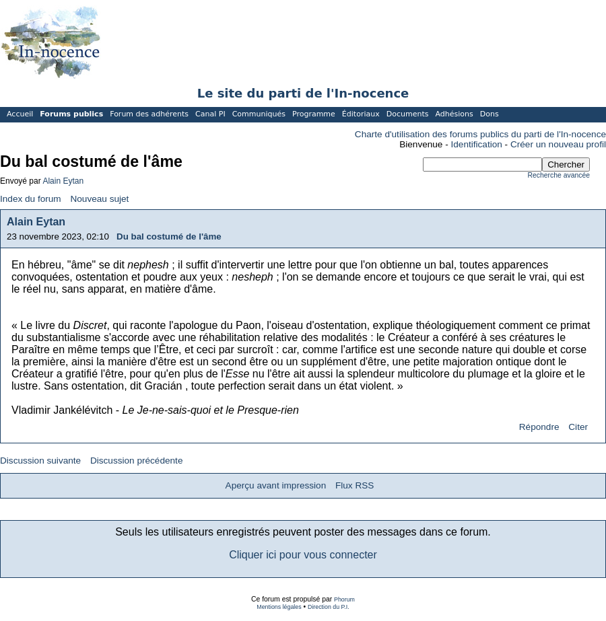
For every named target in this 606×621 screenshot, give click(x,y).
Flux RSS (354, 485)
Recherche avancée (559, 175)
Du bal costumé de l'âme (169, 236)
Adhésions (454, 114)
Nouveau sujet (99, 199)
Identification (476, 144)
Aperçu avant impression (276, 485)
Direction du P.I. (328, 607)
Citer (578, 427)
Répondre (539, 427)
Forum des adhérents (149, 114)
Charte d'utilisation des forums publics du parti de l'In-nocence (480, 134)
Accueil (20, 114)
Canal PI (210, 114)
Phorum (344, 599)
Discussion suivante (40, 460)
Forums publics (71, 114)
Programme (313, 114)
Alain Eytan (62, 181)
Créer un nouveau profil (558, 144)
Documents (407, 114)
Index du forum (30, 199)
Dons (489, 114)
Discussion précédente (136, 460)
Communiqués (258, 114)
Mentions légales (279, 607)
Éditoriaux (361, 114)
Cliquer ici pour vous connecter (303, 554)
